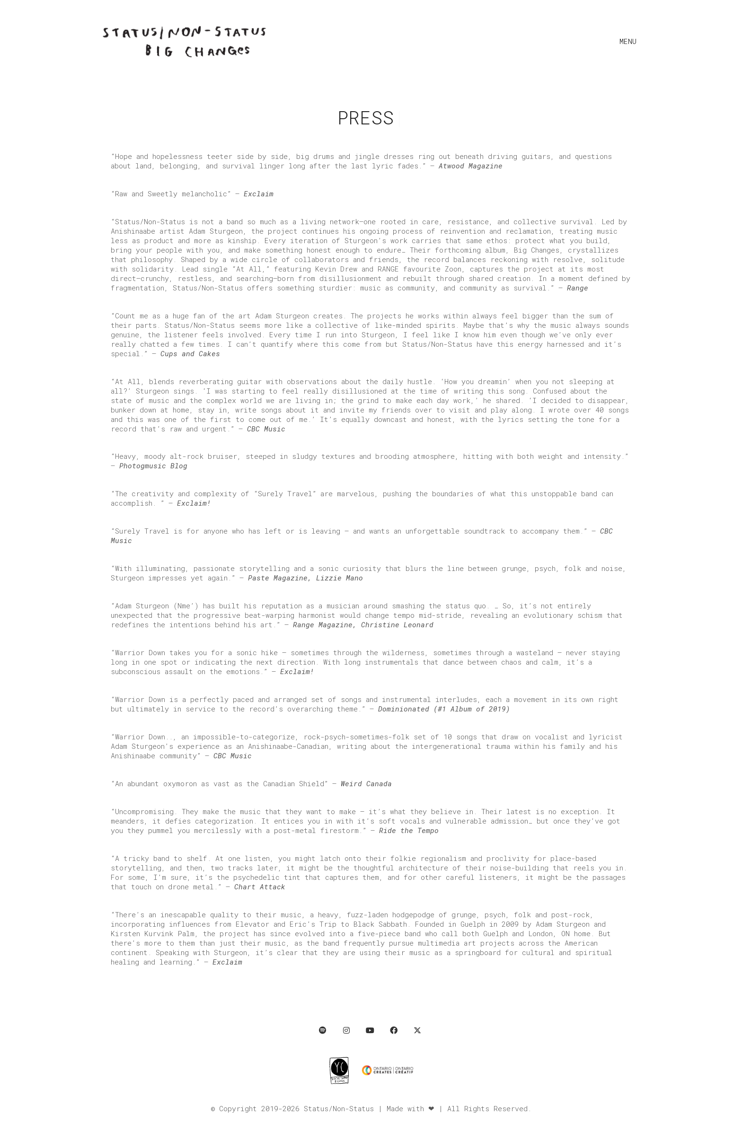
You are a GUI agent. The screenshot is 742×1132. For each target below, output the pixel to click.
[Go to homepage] (184, 41)
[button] (630, 41)
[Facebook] (393, 1030)
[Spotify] (322, 1030)
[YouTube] (370, 1030)
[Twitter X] (417, 1030)
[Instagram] (346, 1030)
